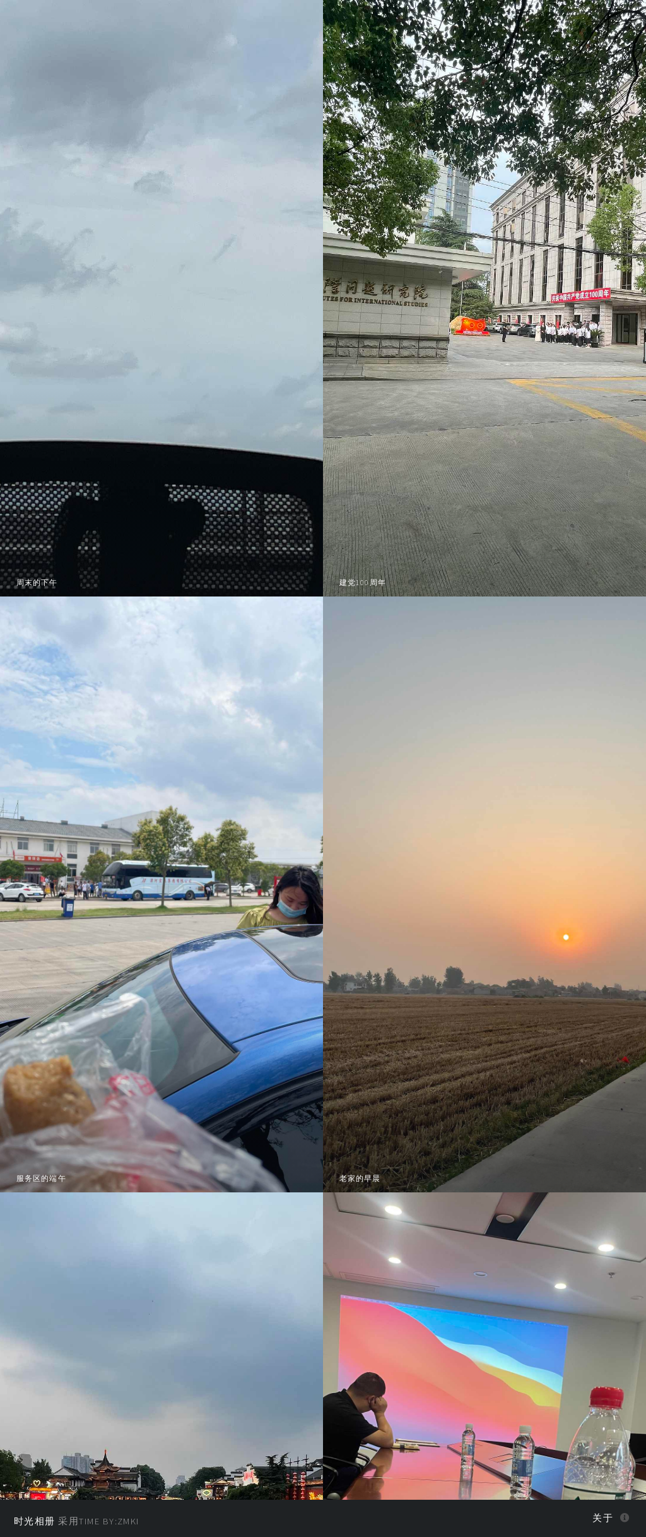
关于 (602, 1518)
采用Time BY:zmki (76, 1521)
